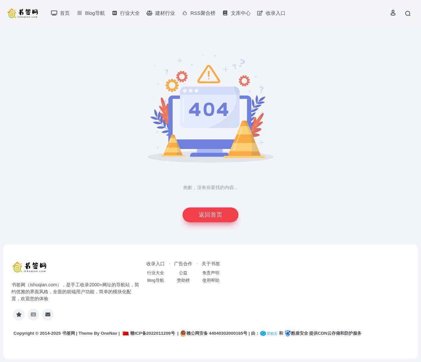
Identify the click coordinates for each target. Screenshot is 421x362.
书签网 (68, 333)
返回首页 (210, 214)
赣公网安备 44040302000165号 (213, 333)
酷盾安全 (296, 333)
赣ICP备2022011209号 (148, 333)
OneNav (109, 333)
